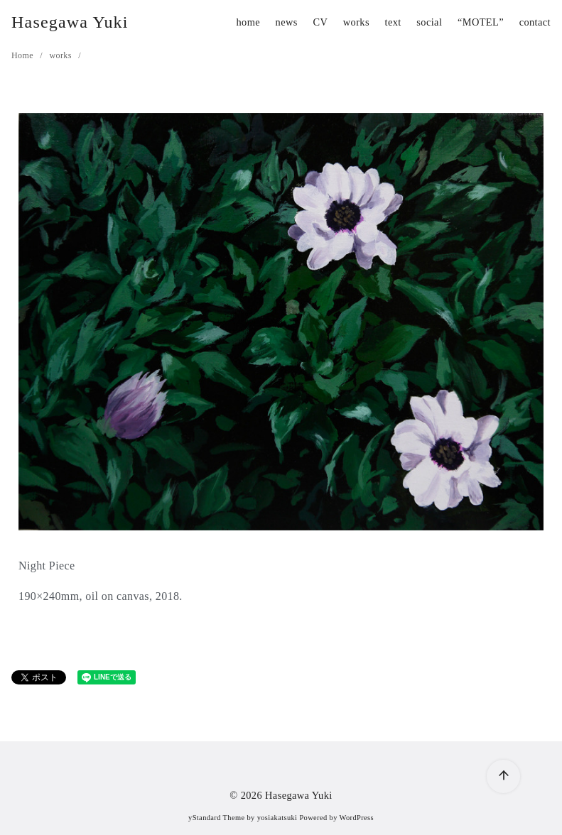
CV (320, 22)
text (393, 22)
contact (535, 22)
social (429, 22)
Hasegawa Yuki (70, 22)
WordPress (357, 818)
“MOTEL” (481, 22)
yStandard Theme (216, 818)
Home (23, 55)
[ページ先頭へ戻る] (503, 776)
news (287, 22)
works (356, 22)
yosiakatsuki (277, 818)
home (248, 22)
